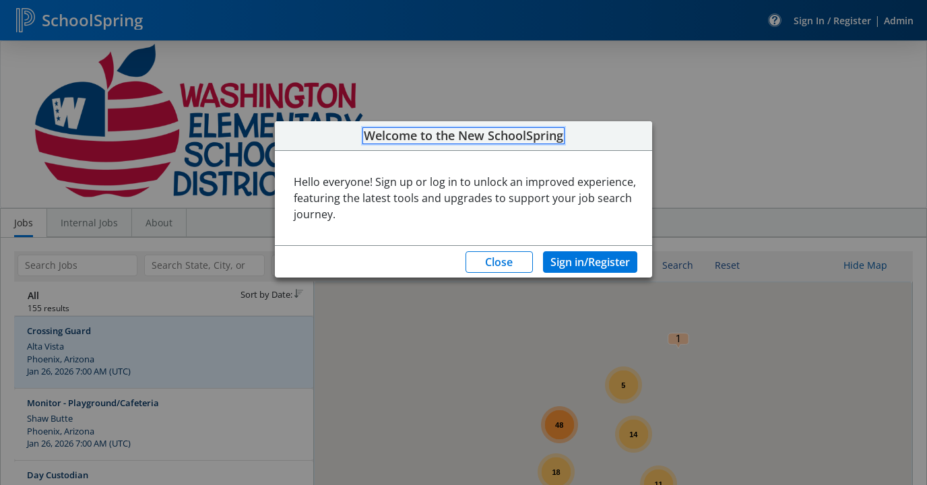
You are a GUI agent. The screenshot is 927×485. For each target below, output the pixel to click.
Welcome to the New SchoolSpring (463, 136)
